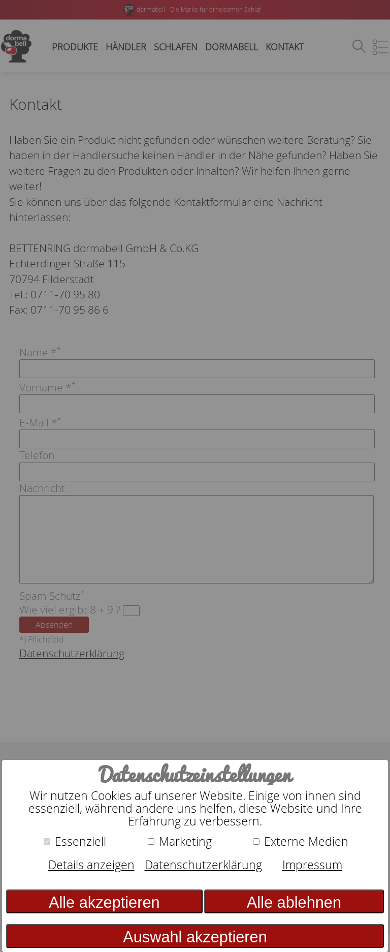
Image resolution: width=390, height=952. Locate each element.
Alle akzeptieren (104, 902)
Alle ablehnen (294, 902)
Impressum (312, 865)
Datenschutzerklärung (203, 865)
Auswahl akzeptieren (195, 937)
